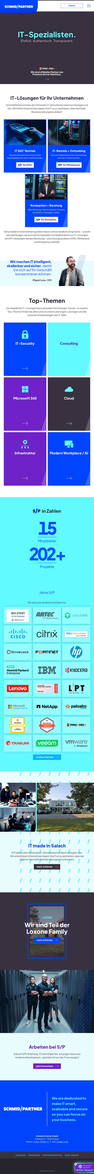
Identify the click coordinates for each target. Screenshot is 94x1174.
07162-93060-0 (41, 1141)
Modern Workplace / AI (69, 453)
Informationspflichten (52, 1155)
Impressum (21, 1155)
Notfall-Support (84, 1167)
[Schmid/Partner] (19, 6)
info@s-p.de (62, 1141)
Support (71, 5)
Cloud (69, 398)
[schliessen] (75, 1164)
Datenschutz (34, 1155)
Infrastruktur (25, 453)
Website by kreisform (47, 1171)
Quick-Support (72, 1155)
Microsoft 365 (25, 398)
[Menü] (89, 5)
